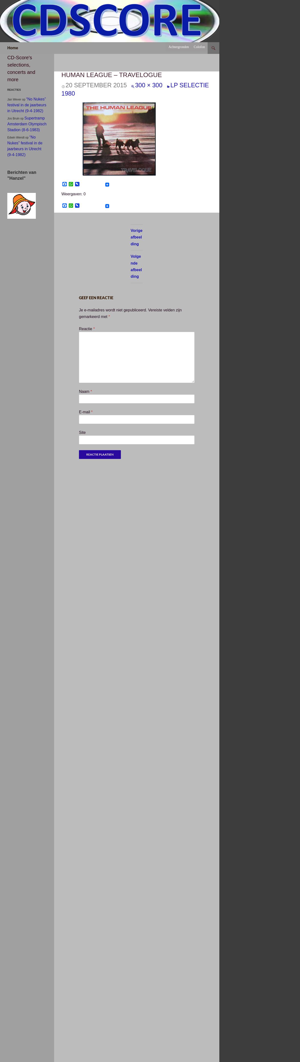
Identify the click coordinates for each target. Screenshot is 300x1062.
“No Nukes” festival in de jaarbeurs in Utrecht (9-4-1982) (26, 105)
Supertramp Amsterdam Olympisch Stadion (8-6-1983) (27, 124)
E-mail (86, 412)
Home (12, 48)
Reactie (87, 329)
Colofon (199, 47)
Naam (85, 391)
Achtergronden (178, 47)
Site (82, 432)
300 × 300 (148, 85)
